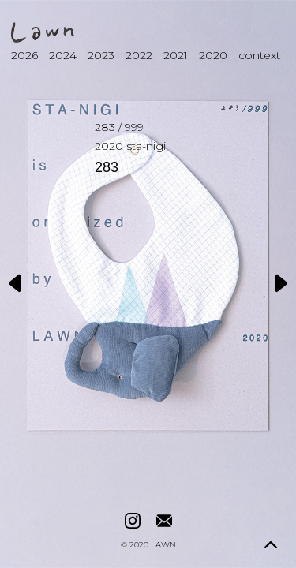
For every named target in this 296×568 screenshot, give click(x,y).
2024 (63, 55)
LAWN (163, 545)
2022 (139, 55)
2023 (101, 55)
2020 (213, 55)
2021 (175, 55)
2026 (24, 55)
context (259, 55)
